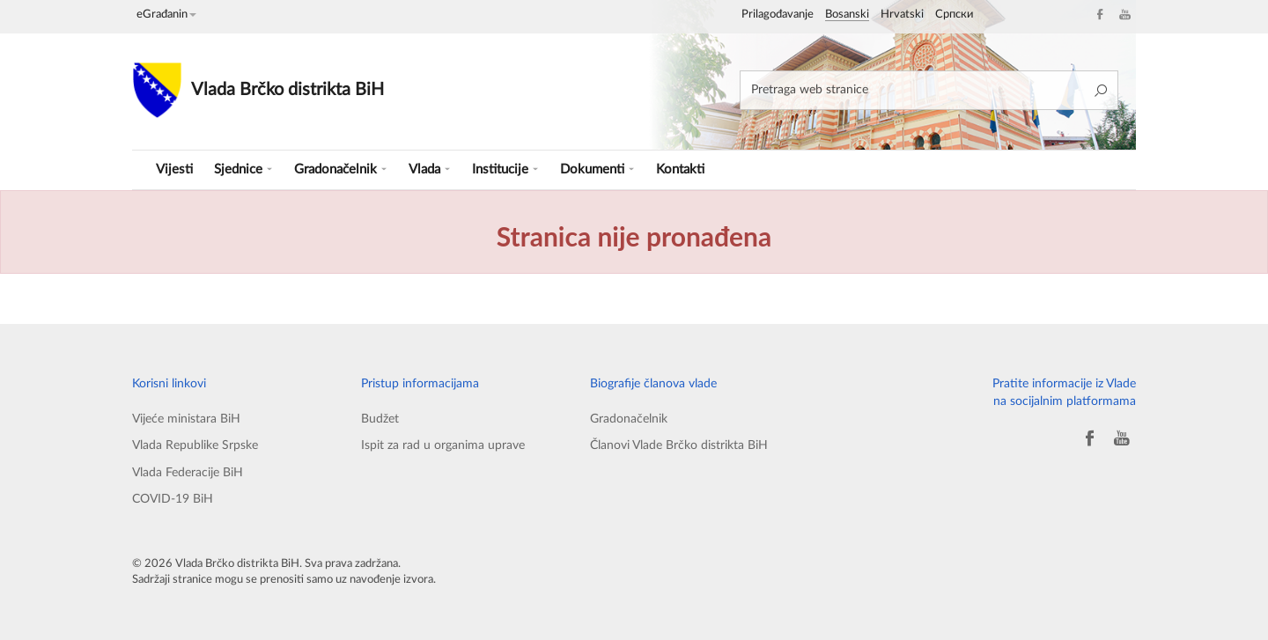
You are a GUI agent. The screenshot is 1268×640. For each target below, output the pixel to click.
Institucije (505, 169)
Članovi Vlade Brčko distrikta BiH (679, 445)
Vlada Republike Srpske (195, 445)
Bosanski (847, 14)
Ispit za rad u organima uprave (443, 445)
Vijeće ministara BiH (186, 418)
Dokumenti (597, 169)
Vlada (429, 169)
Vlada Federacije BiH (187, 472)
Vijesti (174, 169)
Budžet (380, 418)
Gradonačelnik (340, 169)
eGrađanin (166, 14)
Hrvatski (902, 14)
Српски (954, 14)
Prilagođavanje (777, 14)
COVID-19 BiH (172, 498)
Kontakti (680, 169)
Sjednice (243, 169)
